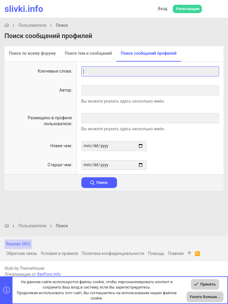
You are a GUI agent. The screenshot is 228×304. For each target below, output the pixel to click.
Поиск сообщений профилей (149, 53)
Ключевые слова (54, 71)
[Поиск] (218, 9)
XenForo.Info (49, 274)
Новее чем (60, 145)
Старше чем (59, 164)
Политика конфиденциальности (113, 253)
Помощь (156, 253)
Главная (175, 253)
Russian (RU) (18, 244)
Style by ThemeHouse (24, 268)
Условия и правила (59, 253)
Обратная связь (21, 253)
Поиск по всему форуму (32, 53)
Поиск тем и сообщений (88, 53)
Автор (65, 90)
